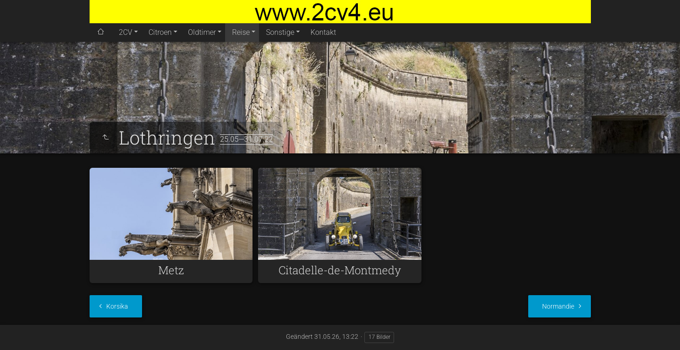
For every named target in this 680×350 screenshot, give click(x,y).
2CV (125, 32)
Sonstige (280, 32)
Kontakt (323, 32)
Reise (241, 32)
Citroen (160, 32)
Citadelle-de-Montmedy (339, 270)
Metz (171, 270)
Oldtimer (202, 32)
